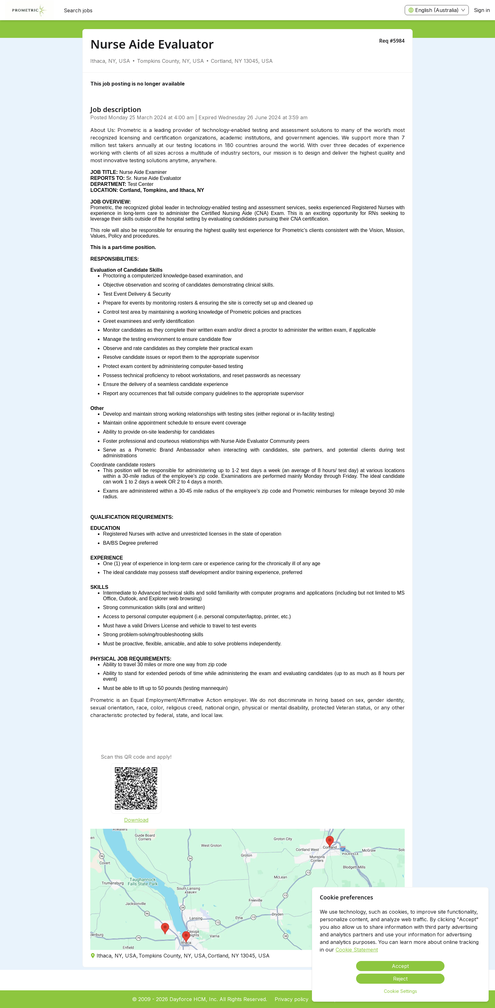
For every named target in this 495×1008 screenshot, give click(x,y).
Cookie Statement (357, 949)
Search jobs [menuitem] (78, 10)
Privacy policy (291, 999)
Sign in (482, 10)
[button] (247, 889)
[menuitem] (29, 10)
